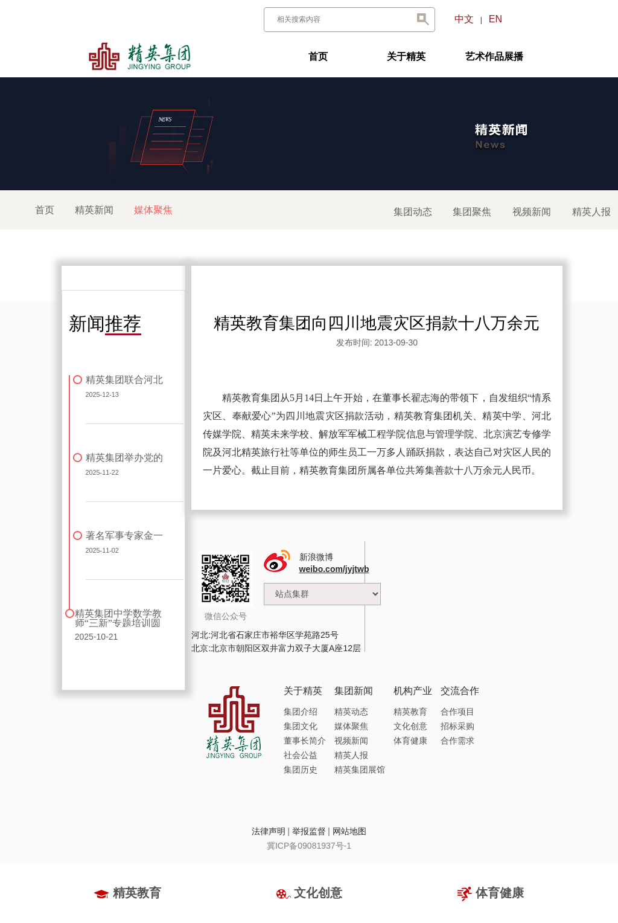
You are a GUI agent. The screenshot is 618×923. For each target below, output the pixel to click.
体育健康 (410, 740)
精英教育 (410, 711)
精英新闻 (94, 210)
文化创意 (410, 726)
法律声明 (268, 831)
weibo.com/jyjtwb (334, 569)
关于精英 (406, 56)
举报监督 (309, 831)
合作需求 (457, 740)
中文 (464, 19)
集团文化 (300, 726)
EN (495, 19)
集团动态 (412, 212)
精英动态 (351, 711)
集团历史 (300, 769)
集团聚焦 (472, 212)
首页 (318, 56)
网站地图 (349, 831)
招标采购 (457, 726)
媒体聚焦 (351, 726)
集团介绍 (300, 711)
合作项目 (457, 711)
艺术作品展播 (494, 56)
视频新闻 (531, 212)
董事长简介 (305, 740)
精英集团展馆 (359, 769)
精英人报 (591, 212)
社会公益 (300, 755)
